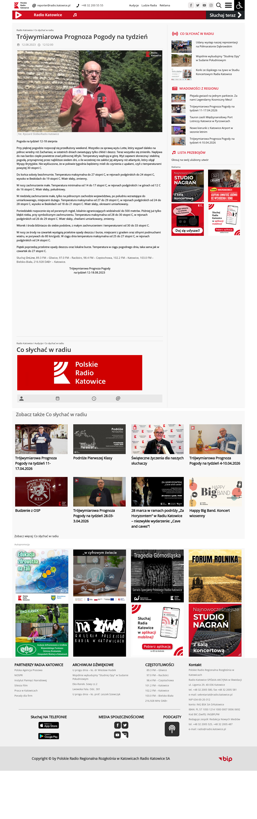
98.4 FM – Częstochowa (159, 680)
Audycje (134, 5)
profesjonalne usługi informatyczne (181, 756)
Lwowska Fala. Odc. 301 (86, 689)
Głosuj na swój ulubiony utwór (190, 160)
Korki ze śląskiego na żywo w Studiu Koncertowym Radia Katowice (217, 72)
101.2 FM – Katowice (157, 685)
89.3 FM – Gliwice (156, 670)
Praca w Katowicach (26, 690)
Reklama (165, 5)
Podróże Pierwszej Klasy (92, 458)
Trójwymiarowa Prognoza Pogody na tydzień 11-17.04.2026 (36, 463)
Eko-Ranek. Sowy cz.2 (85, 684)
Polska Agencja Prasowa (28, 670)
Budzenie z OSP (27, 510)
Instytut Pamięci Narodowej (30, 680)
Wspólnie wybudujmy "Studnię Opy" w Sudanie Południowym (218, 58)
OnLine (30, 257)
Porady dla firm (23, 695)
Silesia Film (21, 685)
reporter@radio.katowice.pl (53, 5)
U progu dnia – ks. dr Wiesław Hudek (94, 670)
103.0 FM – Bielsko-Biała (159, 695)
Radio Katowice (25, 30)
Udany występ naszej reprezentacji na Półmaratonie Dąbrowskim (217, 44)
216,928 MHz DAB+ (156, 700)
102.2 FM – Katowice (157, 690)
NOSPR (18, 675)
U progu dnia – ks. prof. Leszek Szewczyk (96, 694)
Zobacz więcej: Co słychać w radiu (36, 536)
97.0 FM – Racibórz (157, 675)
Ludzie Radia (149, 5)
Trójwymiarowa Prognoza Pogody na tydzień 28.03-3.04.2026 (94, 515)
